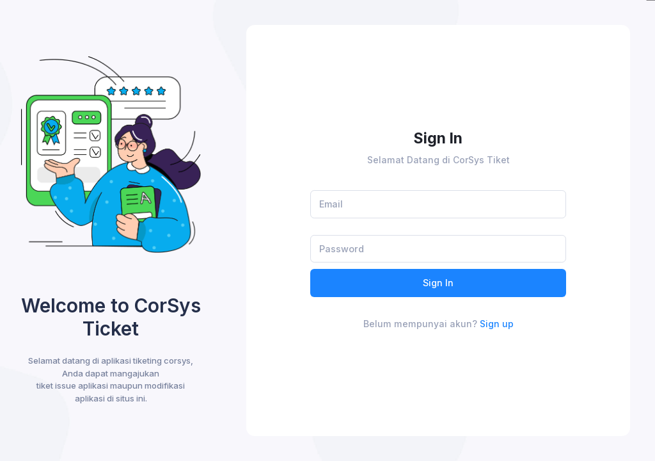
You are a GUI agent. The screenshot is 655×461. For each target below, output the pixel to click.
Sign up (497, 323)
